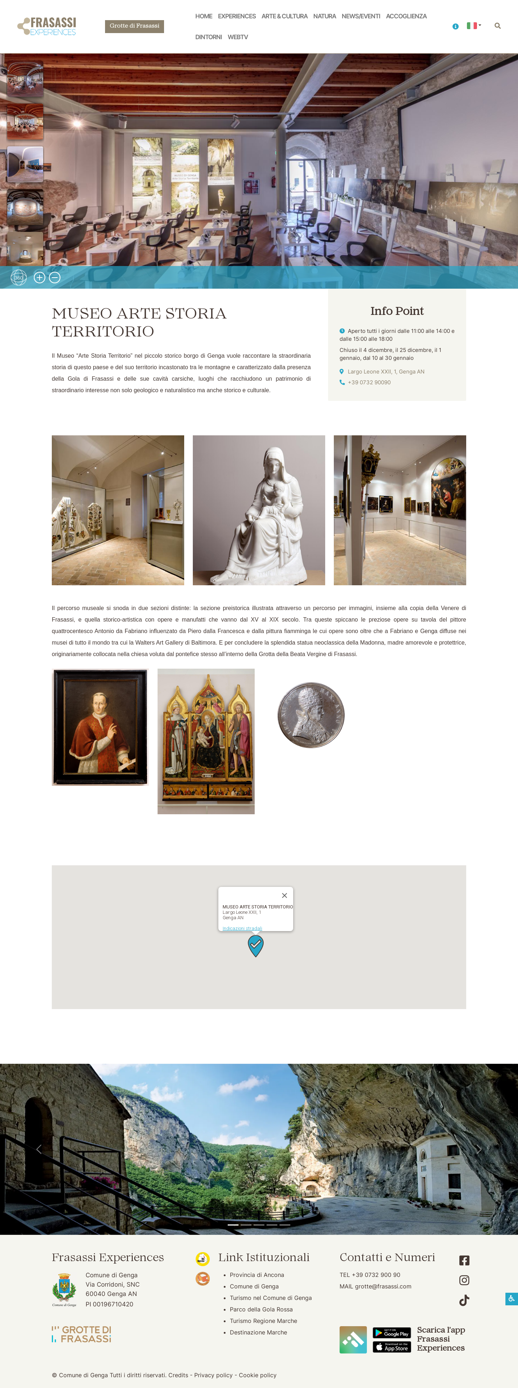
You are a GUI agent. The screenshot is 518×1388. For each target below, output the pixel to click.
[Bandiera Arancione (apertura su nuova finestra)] (203, 1278)
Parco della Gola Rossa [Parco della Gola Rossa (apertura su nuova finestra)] (261, 1309)
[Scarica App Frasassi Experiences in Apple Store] (392, 1346)
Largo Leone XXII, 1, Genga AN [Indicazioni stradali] (386, 371)
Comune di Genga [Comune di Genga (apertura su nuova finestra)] (254, 1286)
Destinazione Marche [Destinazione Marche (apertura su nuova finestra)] (258, 1332)
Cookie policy (258, 1375)
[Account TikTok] (464, 1300)
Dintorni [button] (208, 37)
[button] (455, 26)
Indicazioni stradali (242, 928)
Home (203, 16)
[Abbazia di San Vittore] (272, 1225)
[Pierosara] (259, 1225)
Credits (178, 1375)
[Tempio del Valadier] (233, 1225)
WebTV (238, 37)
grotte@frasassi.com (383, 1286)
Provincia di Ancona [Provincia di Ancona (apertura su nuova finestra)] (257, 1274)
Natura (324, 16)
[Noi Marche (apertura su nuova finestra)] (203, 1258)
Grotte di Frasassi (134, 26)
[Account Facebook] (464, 1261)
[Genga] (285, 1225)
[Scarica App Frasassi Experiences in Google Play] (392, 1332)
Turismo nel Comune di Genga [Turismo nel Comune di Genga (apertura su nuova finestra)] (271, 1297)
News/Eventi (361, 16)
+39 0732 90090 (369, 382)
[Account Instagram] (464, 1280)
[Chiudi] (284, 895)
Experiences (237, 16)
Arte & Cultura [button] (285, 16)
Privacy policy (213, 1375)
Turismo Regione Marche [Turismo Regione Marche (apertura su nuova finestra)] (263, 1320)
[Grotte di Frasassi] (246, 1225)
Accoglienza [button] (406, 16)
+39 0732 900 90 (376, 1274)
